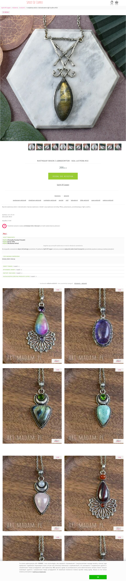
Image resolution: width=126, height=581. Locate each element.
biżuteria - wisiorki (80, 283)
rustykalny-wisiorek (50, 200)
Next (122, 78)
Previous (3, 78)
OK (98, 577)
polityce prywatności (39, 572)
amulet (61, 200)
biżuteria (57, 196)
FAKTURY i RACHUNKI (12, 273)
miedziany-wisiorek (34, 200)
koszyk (116, 4)
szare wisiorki (95, 200)
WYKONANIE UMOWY (12, 270)
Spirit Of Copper (35, 2)
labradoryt (74, 200)
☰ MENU (6, 12)
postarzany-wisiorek (19, 200)
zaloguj (112, 4)
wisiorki (66, 196)
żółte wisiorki (84, 200)
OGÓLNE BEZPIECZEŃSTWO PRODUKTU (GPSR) (20, 276)
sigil (67, 200)
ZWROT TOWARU (11, 266)
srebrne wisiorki (108, 200)
